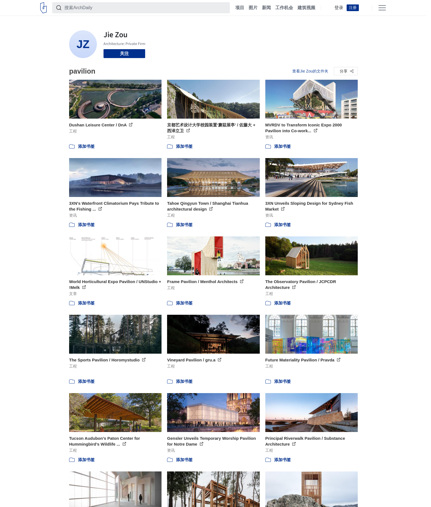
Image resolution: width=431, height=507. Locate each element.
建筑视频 (306, 8)
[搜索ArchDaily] (145, 7)
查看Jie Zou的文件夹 (310, 71)
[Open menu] (382, 7)
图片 (253, 8)
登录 (338, 8)
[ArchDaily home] (43, 7)
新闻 (266, 8)
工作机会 (284, 8)
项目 (239, 8)
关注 (124, 53)
